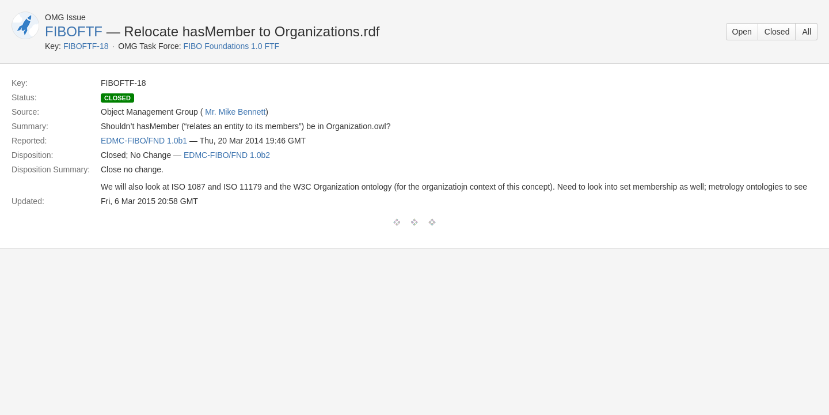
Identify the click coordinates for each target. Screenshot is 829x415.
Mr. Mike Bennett (235, 111)
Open (742, 31)
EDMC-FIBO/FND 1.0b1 (144, 140)
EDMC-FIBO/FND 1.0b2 (227, 155)
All (806, 31)
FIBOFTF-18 (86, 46)
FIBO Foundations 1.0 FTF (232, 46)
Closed (777, 31)
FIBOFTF (73, 31)
